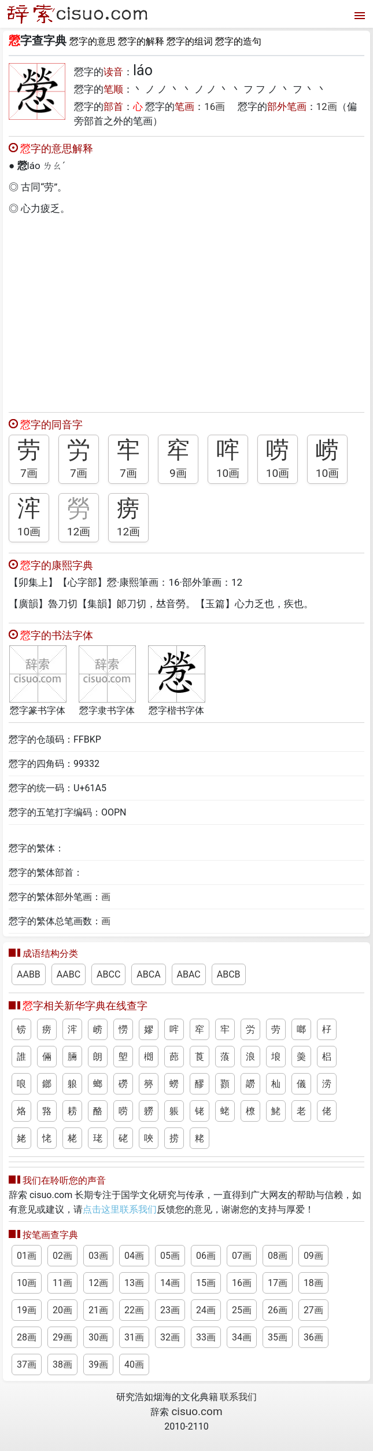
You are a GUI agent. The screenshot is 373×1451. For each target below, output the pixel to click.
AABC (68, 974)
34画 (242, 1337)
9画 (178, 473)
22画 (134, 1310)
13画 (134, 1282)
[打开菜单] (358, 14)
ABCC (108, 974)
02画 (62, 1255)
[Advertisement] (186, 311)
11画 (62, 1282)
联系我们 (238, 1396)
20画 (62, 1310)
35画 (277, 1337)
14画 (170, 1282)
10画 (228, 473)
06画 (206, 1255)
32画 (170, 1337)
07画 (242, 1255)
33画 (206, 1337)
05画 (170, 1255)
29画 (62, 1337)
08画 (277, 1255)
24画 (206, 1310)
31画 (134, 1337)
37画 (26, 1364)
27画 (313, 1310)
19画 (26, 1310)
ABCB (229, 974)
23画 (170, 1310)
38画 (62, 1364)
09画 (313, 1255)
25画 (242, 1310)
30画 (98, 1337)
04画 (134, 1255)
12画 (326, 106)
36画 (313, 1337)
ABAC (189, 974)
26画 (277, 1310)
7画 (29, 473)
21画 (98, 1310)
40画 (134, 1364)
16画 (214, 106)
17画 (277, 1282)
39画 (98, 1364)
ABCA (148, 974)
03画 (98, 1255)
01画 (26, 1255)
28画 (26, 1337)
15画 (206, 1282)
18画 (313, 1282)
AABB (28, 974)
